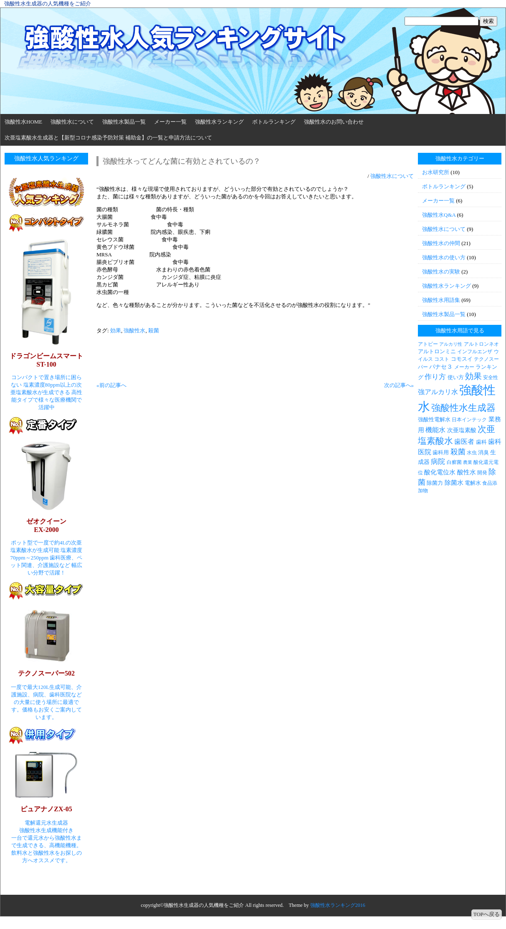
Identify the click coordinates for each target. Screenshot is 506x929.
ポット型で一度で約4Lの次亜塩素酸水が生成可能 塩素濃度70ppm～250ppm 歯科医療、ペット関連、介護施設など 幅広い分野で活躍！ (46, 557)
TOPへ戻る (486, 914)
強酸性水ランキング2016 (337, 905)
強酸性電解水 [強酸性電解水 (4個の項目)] (434, 419)
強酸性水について (72, 122)
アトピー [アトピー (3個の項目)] (428, 344)
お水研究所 (435, 172)
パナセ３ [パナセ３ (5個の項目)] (441, 366)
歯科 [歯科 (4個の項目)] (481, 442)
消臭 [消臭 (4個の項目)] (483, 452)
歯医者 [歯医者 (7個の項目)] (464, 441)
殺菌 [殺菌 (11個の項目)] (458, 452)
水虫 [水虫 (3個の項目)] (472, 453)
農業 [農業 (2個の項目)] (467, 462)
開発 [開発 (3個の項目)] (482, 473)
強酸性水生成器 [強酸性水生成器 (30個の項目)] (463, 407)
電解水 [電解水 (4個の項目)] (473, 483)
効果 (115, 330)
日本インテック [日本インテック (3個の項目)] (469, 420)
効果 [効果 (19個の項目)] (473, 376)
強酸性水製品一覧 (124, 122)
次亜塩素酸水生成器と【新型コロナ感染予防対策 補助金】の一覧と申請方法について (108, 137)
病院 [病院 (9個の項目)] (438, 462)
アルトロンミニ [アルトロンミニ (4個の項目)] (437, 351)
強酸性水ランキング (219, 122)
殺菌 (153, 330)
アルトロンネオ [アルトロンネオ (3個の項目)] (481, 344)
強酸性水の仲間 (441, 243)
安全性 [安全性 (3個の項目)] (490, 377)
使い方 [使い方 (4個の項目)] (456, 377)
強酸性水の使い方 (444, 257)
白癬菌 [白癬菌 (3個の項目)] (454, 462)
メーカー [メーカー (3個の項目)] (464, 367)
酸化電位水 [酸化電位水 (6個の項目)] (439, 472)
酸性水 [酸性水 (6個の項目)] (466, 472)
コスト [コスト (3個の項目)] (441, 359)
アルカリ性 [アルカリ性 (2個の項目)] (450, 344)
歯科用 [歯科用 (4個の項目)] (441, 452)
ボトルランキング (274, 122)
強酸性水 (134, 330)
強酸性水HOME (23, 122)
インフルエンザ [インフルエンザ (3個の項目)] (474, 351)
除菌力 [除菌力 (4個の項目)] (435, 483)
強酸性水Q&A (438, 215)
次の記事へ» (399, 385)
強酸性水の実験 (441, 271)
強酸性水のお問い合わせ (334, 122)
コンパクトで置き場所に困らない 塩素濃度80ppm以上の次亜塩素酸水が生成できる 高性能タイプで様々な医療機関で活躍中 (46, 392)
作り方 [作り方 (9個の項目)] (435, 377)
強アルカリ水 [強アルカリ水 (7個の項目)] (438, 391)
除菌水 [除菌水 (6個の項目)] (454, 482)
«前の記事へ (111, 385)
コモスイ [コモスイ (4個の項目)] (462, 359)
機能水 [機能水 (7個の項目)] (435, 429)
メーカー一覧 (170, 122)
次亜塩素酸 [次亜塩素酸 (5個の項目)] (461, 430)
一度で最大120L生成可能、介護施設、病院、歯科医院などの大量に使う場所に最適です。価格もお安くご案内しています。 (46, 702)
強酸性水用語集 (441, 300)
